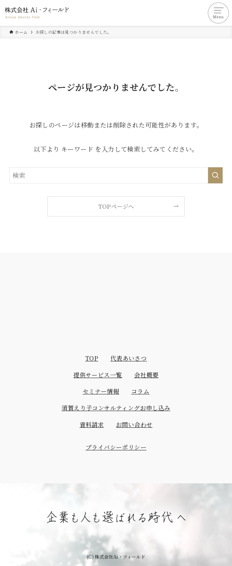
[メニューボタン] (219, 13)
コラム (140, 391)
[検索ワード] (116, 175)
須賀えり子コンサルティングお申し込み (116, 408)
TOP (91, 358)
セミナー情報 (101, 391)
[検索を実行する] (215, 175)
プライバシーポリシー (116, 447)
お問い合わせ (134, 424)
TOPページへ (116, 206)
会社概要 (146, 375)
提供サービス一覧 (97, 375)
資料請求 (92, 424)
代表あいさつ (128, 358)
